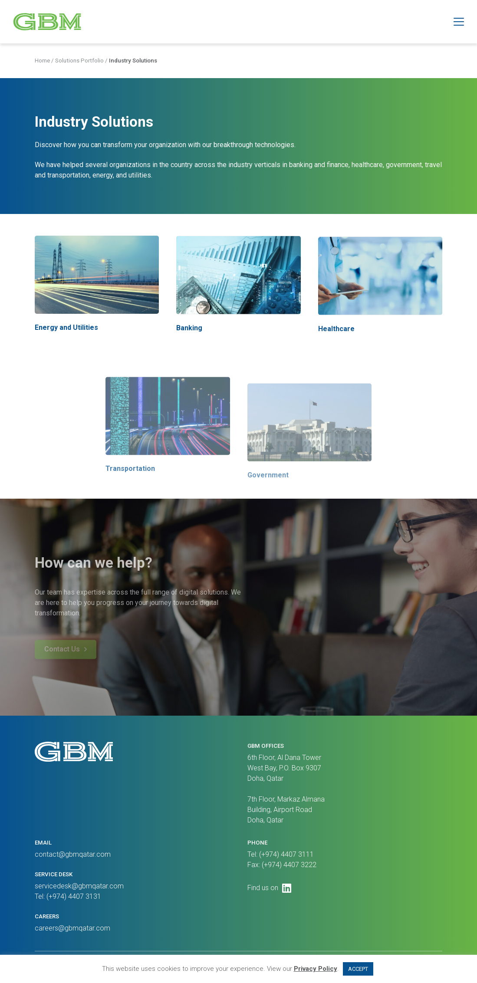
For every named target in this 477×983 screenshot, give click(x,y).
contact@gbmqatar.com (73, 854)
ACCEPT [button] (358, 969)
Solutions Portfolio (79, 62)
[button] (459, 22)
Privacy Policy (315, 969)
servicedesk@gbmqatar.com (79, 886)
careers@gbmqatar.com (72, 928)
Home (42, 62)
